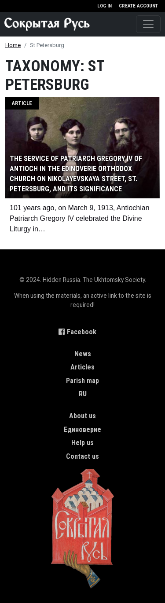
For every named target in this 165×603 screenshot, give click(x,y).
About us (82, 416)
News (82, 354)
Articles (82, 367)
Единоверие (82, 429)
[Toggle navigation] (148, 24)
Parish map (82, 380)
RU (83, 394)
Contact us (82, 456)
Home (13, 45)
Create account (138, 6)
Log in (104, 6)
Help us (82, 443)
